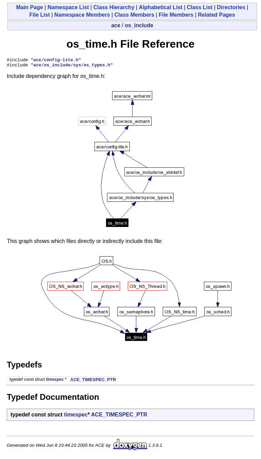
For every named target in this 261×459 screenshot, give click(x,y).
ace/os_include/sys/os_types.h (71, 67)
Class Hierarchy (114, 7)
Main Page (29, 7)
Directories (231, 7)
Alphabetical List (160, 7)
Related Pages (216, 15)
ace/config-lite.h (56, 61)
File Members (176, 15)
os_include (139, 25)
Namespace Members (82, 15)
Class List (200, 7)
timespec (55, 381)
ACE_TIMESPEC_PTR (93, 381)
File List (39, 15)
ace (115, 25)
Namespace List (68, 7)
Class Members (134, 15)
